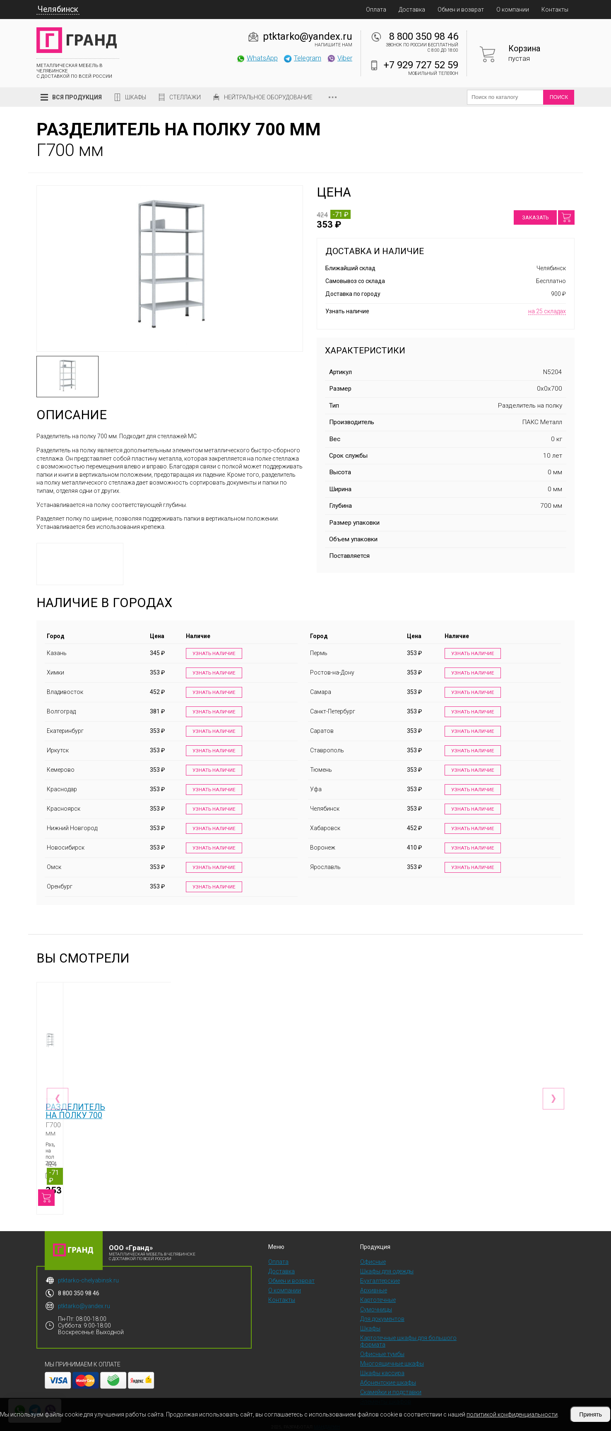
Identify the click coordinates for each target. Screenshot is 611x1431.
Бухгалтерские (380, 1278)
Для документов (382, 1316)
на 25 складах (547, 311)
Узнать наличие (213, 654)
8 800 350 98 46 (423, 36)
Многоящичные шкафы (392, 1360)
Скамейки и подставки (390, 1389)
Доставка (412, 9)
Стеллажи (185, 97)
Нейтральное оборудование (268, 97)
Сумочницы (376, 1306)
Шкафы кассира (382, 1370)
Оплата (376, 9)
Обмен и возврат (461, 9)
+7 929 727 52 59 (421, 65)
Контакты (554, 9)
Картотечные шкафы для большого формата (408, 1338)
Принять (590, 1414)
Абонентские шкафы (388, 1379)
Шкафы (135, 97)
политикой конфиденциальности (512, 1414)
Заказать (535, 217)
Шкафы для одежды (387, 1268)
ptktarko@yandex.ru (307, 36)
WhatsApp (257, 58)
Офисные (373, 1259)
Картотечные (378, 1297)
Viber (339, 58)
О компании (512, 9)
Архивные (373, 1287)
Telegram (302, 58)
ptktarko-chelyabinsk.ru (88, 1277)
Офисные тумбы (382, 1351)
